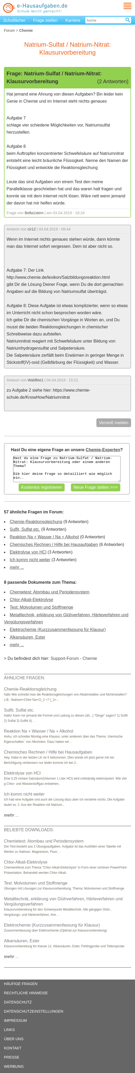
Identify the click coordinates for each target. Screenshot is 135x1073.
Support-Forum (64, 658)
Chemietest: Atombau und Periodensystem (49, 592)
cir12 (32, 229)
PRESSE (11, 1057)
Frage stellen (45, 20)
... (11, 815)
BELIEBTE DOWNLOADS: (29, 830)
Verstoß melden (113, 422)
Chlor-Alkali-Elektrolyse (31, 599)
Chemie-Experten (103, 450)
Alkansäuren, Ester (27, 637)
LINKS (9, 1030)
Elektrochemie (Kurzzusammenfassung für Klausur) (58, 629)
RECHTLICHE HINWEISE (26, 993)
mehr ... (17, 567)
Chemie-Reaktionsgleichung (36, 521)
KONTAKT (13, 1048)
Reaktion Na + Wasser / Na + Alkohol (44, 537)
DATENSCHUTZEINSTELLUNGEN (33, 1011)
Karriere (72, 20)
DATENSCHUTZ (18, 1002)
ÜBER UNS (13, 1039)
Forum (9, 30)
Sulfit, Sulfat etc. (25, 529)
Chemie (89, 658)
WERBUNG (14, 1066)
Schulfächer (14, 20)
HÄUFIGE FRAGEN (21, 984)
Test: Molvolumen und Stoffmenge (41, 607)
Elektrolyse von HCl (28, 552)
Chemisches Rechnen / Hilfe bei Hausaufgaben (54, 544)
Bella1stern (34, 213)
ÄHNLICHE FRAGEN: (24, 678)
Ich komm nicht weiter (30, 559)
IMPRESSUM (15, 1020)
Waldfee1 (35, 380)
